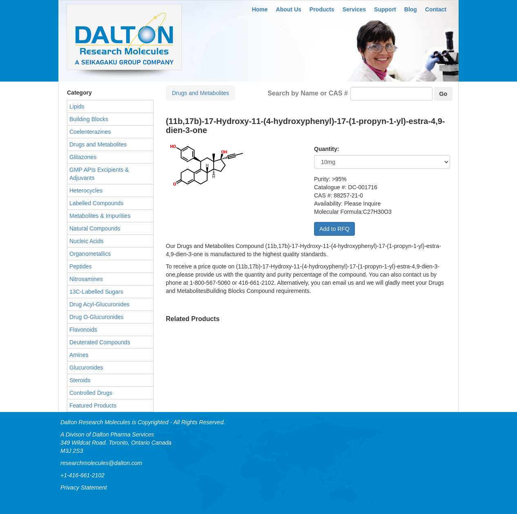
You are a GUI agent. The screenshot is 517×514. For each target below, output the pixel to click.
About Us (288, 9)
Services (354, 9)
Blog (410, 9)
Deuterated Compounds (99, 342)
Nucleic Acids (86, 241)
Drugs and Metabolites (200, 93)
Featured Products (92, 405)
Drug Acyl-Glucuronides (99, 304)
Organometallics (90, 253)
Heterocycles (86, 190)
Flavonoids (83, 329)
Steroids (79, 380)
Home (260, 9)
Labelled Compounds (96, 203)
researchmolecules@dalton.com (101, 463)
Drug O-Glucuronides (96, 317)
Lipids (77, 106)
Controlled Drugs (90, 393)
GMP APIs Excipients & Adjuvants (99, 173)
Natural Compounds (94, 228)
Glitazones (82, 157)
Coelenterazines (90, 131)
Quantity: (326, 149)
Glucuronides (86, 367)
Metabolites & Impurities (99, 216)
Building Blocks (88, 119)
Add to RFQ (334, 229)
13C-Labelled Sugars (96, 291)
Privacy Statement (83, 487)
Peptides (80, 266)
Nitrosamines (86, 279)
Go (443, 94)
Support (385, 9)
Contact (435, 9)
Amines (79, 355)
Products (322, 9)
